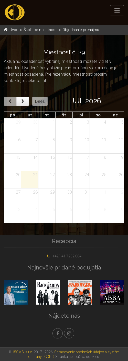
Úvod (13, 29)
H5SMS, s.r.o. (22, 352)
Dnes (40, 101)
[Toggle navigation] (117, 10)
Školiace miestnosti (40, 29)
